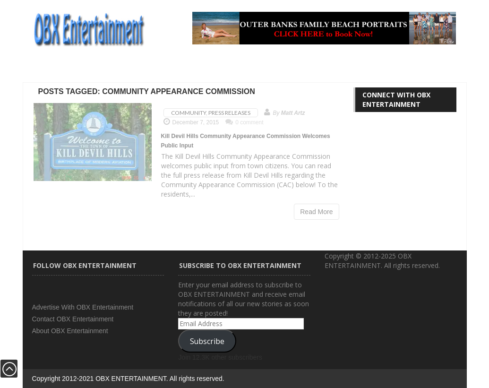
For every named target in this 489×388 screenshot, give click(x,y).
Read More (316, 212)
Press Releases (229, 112)
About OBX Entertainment (70, 331)
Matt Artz (293, 113)
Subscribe (207, 341)
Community (188, 112)
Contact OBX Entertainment (73, 319)
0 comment (244, 122)
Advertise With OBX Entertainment (83, 307)
